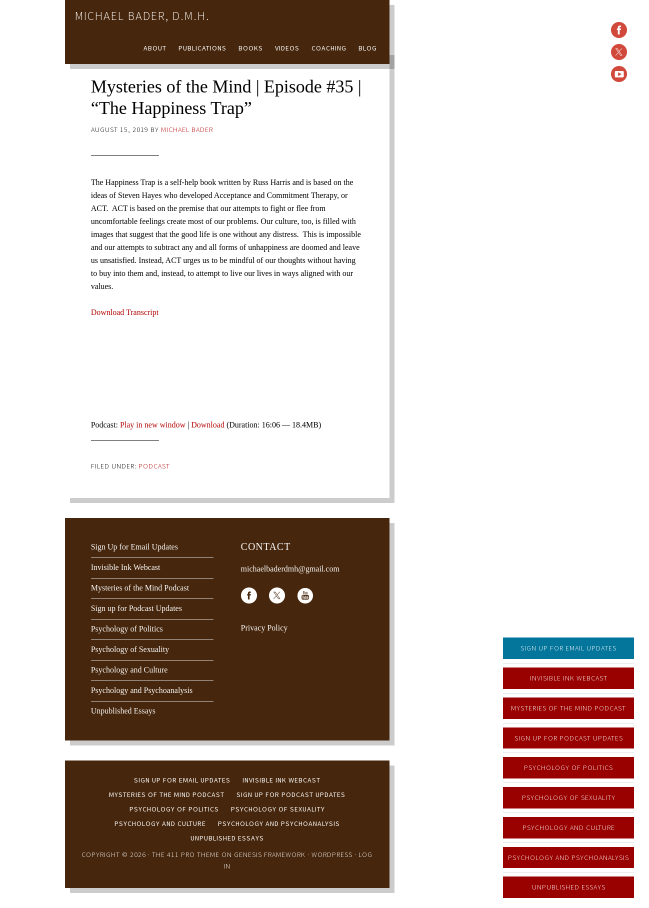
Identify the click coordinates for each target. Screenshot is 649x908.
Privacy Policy (264, 628)
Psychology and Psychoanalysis (568, 857)
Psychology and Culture (568, 827)
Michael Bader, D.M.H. (142, 16)
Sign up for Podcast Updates (568, 738)
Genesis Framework (270, 854)
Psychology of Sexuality (569, 797)
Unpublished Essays (569, 887)
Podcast (154, 466)
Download (207, 424)
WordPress (332, 854)
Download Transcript (125, 312)
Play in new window (153, 424)
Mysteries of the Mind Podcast (568, 708)
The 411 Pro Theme (186, 854)
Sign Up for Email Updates (568, 648)
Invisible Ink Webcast (569, 678)
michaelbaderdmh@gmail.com (290, 568)
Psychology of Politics (568, 767)
